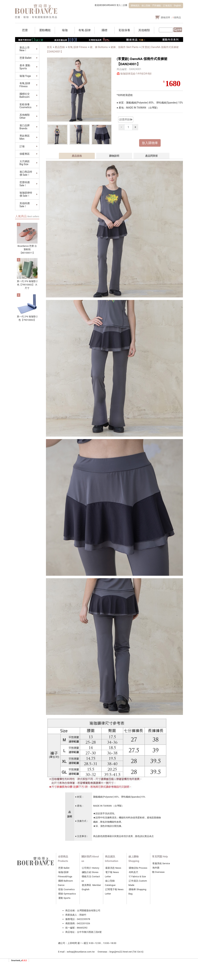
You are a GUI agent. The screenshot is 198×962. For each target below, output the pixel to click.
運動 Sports (64, 898)
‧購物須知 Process (138, 868)
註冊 (125, 5)
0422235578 (83, 919)
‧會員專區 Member (91, 885)
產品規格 (77, 155)
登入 (119, 5)
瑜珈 (60, 872)
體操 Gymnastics (67, 893)
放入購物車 (150, 143)
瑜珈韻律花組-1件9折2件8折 (136, 73)
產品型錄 (60, 47)
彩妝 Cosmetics (66, 889)
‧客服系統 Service (161, 863)
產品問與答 (151, 155)
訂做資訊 (167, 5)
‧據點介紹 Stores (90, 872)
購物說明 (114, 155)
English (177, 5)
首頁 (49, 47)
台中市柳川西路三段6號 (89, 932)
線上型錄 (146, 5)
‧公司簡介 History (90, 868)
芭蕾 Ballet (63, 868)
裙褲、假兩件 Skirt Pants (124, 47)
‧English (85, 889)
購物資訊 (135, 5)
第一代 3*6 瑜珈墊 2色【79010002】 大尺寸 (27, 284)
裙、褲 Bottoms (99, 47)
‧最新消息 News (113, 868)
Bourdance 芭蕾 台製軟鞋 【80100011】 (27, 249)
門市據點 (156, 5)
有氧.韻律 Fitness (77, 47)
